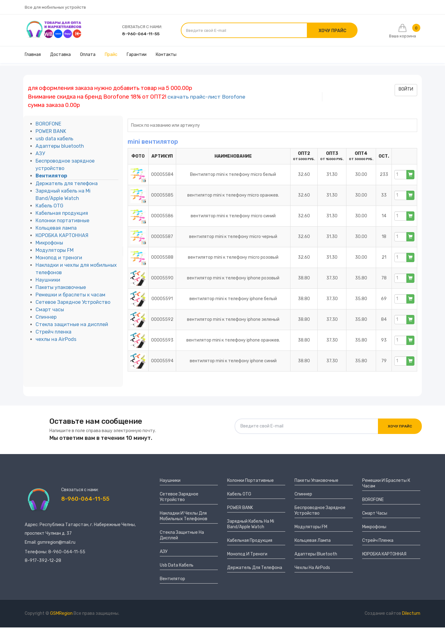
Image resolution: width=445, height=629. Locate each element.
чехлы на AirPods (56, 341)
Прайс (111, 56)
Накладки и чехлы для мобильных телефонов (183, 517)
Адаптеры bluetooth (60, 148)
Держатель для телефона (67, 185)
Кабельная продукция (62, 215)
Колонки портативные (62, 222)
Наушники (48, 282)
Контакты (166, 56)
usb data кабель (54, 140)
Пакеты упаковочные (61, 289)
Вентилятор (51, 178)
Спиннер (46, 319)
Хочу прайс (399, 428)
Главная (33, 56)
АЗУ (40, 155)
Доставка (60, 56)
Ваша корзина (401, 32)
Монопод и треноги (59, 259)
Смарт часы (50, 311)
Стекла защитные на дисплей (72, 326)
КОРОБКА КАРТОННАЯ (62, 237)
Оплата (87, 56)
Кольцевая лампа (56, 230)
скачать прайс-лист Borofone (208, 98)
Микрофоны (49, 245)
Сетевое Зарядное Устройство (73, 304)
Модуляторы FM (55, 252)
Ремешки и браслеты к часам (70, 297)
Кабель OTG (49, 207)
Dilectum (411, 615)
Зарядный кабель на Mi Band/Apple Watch (250, 525)
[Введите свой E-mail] (244, 31)
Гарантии (136, 56)
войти (406, 91)
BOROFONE (48, 126)
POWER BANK (51, 133)
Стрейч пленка (53, 334)
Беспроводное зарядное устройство (320, 512)
